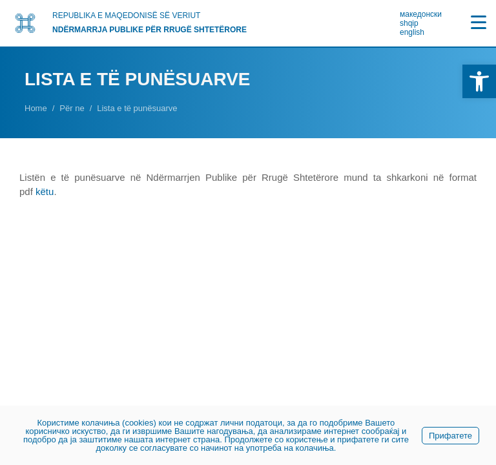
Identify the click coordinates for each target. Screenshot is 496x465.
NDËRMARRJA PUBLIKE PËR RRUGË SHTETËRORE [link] (149, 29)
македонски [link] (421, 14)
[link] (479, 81)
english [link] (412, 32)
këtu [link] (45, 191)
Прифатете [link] (450, 435)
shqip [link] (409, 23)
